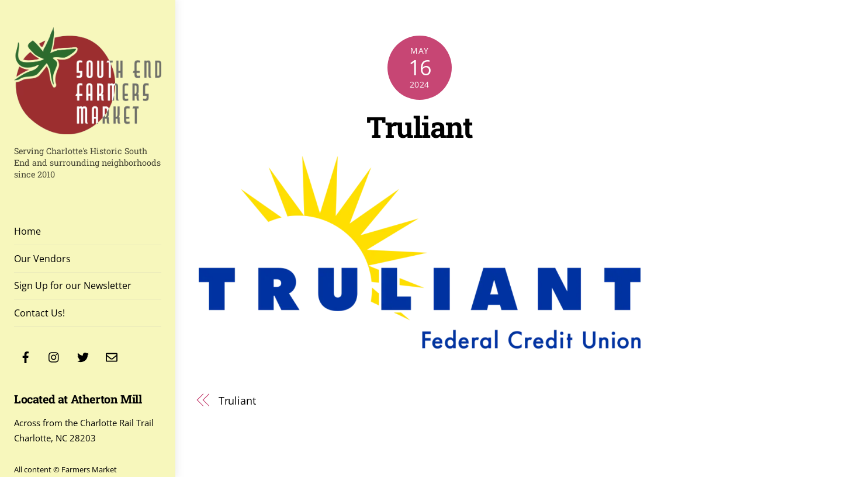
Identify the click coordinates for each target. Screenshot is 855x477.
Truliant (419, 126)
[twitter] (83, 356)
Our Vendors (42, 258)
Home (27, 231)
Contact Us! (39, 313)
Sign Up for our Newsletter (72, 285)
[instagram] (54, 356)
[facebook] (25, 356)
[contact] (111, 356)
